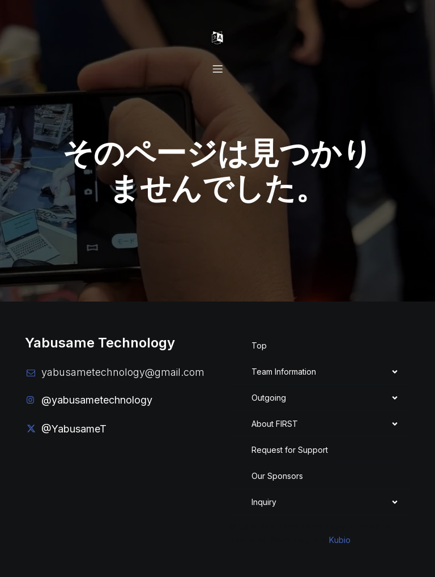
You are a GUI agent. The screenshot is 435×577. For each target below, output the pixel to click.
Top (259, 345)
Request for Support (289, 449)
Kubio (340, 539)
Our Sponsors (277, 475)
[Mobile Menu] (217, 38)
